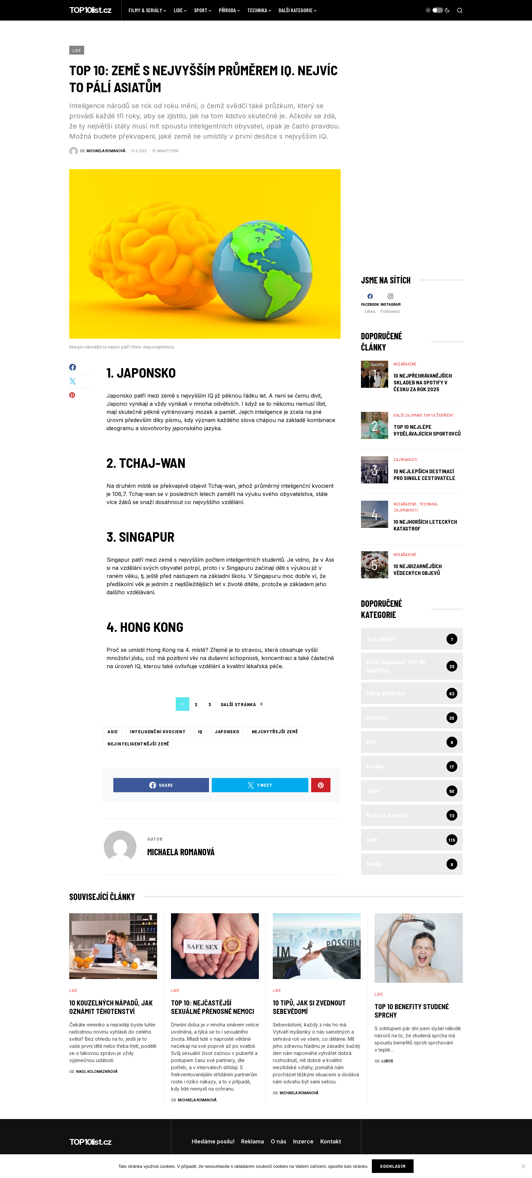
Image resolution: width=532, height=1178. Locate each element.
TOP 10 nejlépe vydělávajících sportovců (427, 430)
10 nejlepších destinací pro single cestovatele (424, 474)
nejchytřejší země (275, 731)
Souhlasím (392, 1166)
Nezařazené (405, 363)
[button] (437, 10)
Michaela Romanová (181, 851)
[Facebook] (370, 304)
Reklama (252, 1141)
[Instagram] (390, 304)
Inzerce (303, 1141)
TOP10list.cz (90, 10)
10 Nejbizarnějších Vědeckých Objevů (418, 569)
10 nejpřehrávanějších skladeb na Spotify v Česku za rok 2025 (423, 382)
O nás (278, 1141)
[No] (523, 1166)
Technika (428, 503)
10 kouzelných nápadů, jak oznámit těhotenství (111, 1007)
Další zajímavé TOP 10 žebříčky (424, 415)
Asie (113, 731)
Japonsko (227, 731)
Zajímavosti (406, 459)
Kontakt (330, 1141)
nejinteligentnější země (138, 743)
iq (200, 731)
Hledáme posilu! (213, 1141)
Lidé (77, 50)
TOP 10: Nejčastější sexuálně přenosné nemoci (212, 1007)
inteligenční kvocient (158, 731)
